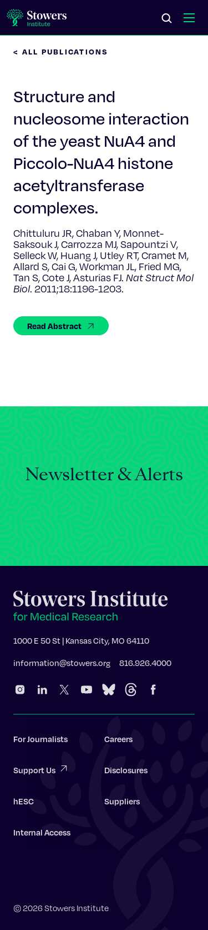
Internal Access (41, 835)
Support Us (41, 772)
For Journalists (40, 742)
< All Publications (61, 51)
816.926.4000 (145, 666)
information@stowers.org (61, 666)
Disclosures (126, 773)
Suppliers (122, 804)
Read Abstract (61, 326)
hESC (23, 804)
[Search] (167, 19)
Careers (118, 742)
